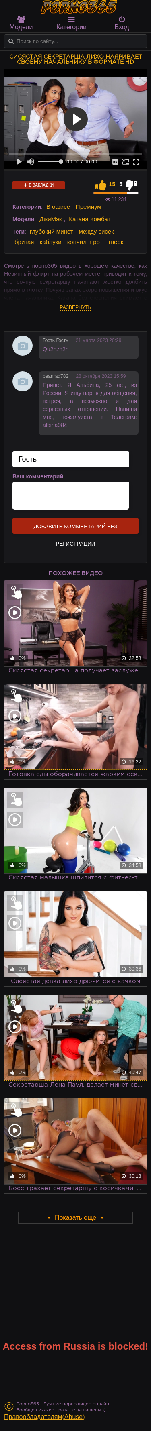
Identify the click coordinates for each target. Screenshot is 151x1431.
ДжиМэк (50, 219)
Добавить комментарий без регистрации (75, 528)
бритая (24, 241)
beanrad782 (55, 376)
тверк (115, 241)
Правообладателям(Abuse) (44, 1416)
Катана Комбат (89, 219)
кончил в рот (85, 241)
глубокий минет (51, 231)
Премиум (88, 206)
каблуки (50, 241)
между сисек (96, 231)
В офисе (58, 206)
